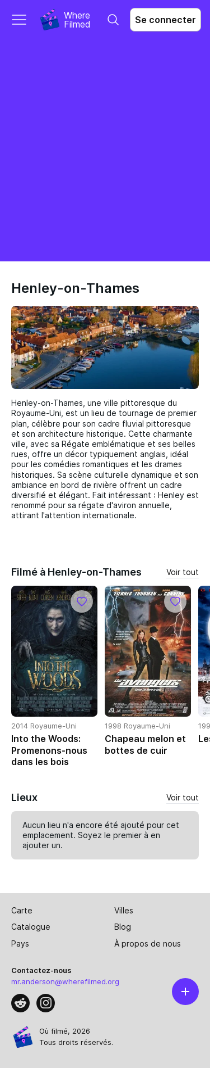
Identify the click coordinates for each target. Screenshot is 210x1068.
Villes (123, 910)
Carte (21, 910)
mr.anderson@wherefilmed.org (65, 981)
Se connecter (165, 19)
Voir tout (182, 572)
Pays (20, 943)
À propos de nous (147, 943)
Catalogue (30, 926)
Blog (122, 926)
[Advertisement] (105, 150)
